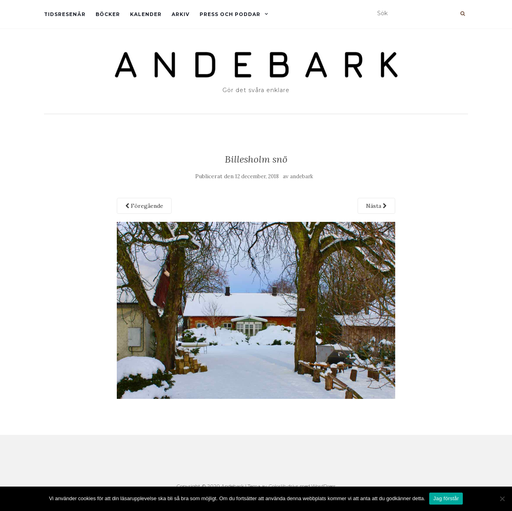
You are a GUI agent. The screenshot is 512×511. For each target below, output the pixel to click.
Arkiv (181, 14)
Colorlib (277, 486)
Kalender (146, 14)
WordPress (323, 486)
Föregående (144, 205)
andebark (301, 176)
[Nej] (502, 499)
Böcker (108, 14)
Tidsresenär (65, 14)
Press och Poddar (230, 14)
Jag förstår (446, 498)
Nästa (376, 205)
